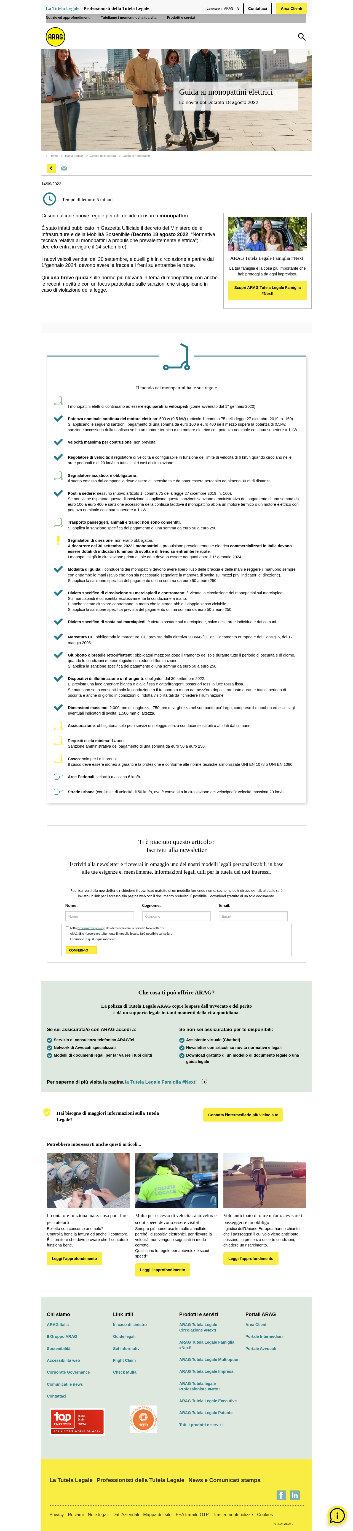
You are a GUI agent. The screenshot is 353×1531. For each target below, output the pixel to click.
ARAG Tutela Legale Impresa (206, 1371)
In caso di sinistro (130, 1324)
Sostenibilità (59, 1348)
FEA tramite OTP (192, 1514)
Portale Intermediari (264, 1336)
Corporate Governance (68, 1372)
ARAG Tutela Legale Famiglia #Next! (206, 1345)
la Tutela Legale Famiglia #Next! (161, 1082)
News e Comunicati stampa (225, 1480)
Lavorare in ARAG (218, 8)
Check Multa (125, 1372)
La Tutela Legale (62, 8)
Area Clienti (290, 8)
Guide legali (124, 1336)
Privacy (56, 1514)
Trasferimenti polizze (233, 1514)
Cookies (265, 1514)
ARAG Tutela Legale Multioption (209, 1359)
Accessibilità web (63, 1360)
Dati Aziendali (126, 1514)
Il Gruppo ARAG (62, 1336)
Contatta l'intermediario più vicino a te (243, 1115)
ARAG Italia (58, 1324)
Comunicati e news (65, 1384)
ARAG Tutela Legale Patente (205, 1412)
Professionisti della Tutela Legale (116, 8)
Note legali (98, 1514)
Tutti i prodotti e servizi (201, 1425)
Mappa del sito (157, 1514)
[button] (51, 168)
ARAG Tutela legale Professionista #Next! (199, 1386)
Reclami (76, 1514)
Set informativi (127, 1348)
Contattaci (256, 8)
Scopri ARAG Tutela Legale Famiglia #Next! (267, 290)
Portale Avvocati (260, 1348)
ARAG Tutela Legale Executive (208, 1401)
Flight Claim (124, 1360)
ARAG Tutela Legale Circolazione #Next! (198, 1327)
